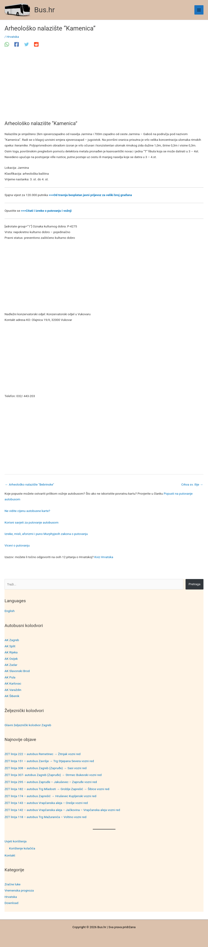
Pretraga (195, 584)
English (10, 611)
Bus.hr (44, 9)
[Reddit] (36, 44)
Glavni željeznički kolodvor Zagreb (28, 725)
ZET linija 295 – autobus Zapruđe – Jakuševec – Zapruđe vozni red (51, 782)
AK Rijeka (11, 652)
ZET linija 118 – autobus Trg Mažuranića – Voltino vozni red (45, 817)
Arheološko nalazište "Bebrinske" (29, 484)
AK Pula (10, 677)
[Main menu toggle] (199, 10)
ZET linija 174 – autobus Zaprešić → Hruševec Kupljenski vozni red (50, 796)
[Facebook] (16, 44)
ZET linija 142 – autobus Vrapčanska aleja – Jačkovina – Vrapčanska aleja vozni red (62, 810)
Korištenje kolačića (22, 848)
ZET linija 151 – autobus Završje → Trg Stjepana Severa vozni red (49, 761)
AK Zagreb (12, 640)
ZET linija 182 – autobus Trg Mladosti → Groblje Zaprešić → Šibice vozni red (57, 789)
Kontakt (10, 855)
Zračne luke (12, 884)
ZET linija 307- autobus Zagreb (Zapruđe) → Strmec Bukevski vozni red (53, 775)
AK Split (10, 646)
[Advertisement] (104, 87)
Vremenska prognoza (19, 890)
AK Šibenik (12, 696)
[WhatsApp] (7, 44)
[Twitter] (26, 44)
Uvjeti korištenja (16, 841)
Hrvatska (11, 897)
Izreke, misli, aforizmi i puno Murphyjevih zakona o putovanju (46, 534)
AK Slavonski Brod (17, 671)
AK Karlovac (13, 683)
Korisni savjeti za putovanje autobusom (32, 522)
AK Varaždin (13, 690)
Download (11, 903)
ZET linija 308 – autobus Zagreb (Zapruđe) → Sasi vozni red (46, 768)
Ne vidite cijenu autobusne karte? (27, 511)
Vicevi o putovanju (17, 545)
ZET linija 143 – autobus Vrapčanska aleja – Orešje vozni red (46, 803)
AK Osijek (11, 658)
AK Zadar (11, 665)
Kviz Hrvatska (103, 557)
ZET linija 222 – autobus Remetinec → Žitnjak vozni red (43, 754)
